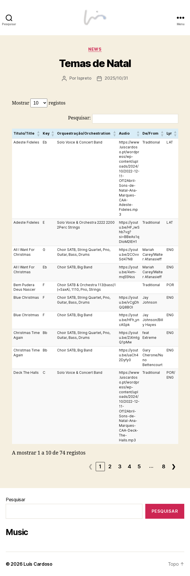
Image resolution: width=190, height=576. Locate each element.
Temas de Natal (95, 63)
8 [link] (164, 466)
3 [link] (120, 466)
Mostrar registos (39, 103)
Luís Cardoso (37, 564)
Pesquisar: (79, 118)
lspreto (84, 78)
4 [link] (130, 466)
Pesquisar (15, 499)
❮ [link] (90, 466)
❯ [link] (173, 466)
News (94, 49)
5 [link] (139, 466)
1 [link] (100, 466)
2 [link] (110, 466)
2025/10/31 (116, 78)
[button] (38, 133)
